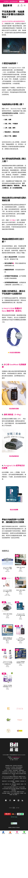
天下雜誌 (12, 220)
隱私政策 (14, 827)
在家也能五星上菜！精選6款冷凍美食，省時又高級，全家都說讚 (14, 771)
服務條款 (10, 827)
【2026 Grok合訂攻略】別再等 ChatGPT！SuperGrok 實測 (14, 787)
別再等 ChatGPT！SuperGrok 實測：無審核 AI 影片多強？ (14, 791)
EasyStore (23, 754)
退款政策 (18, 827)
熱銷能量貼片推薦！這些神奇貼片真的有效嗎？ (14, 765)
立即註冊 (22, 1)
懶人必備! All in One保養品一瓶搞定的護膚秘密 (14, 767)
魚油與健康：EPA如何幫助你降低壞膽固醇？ (14, 768)
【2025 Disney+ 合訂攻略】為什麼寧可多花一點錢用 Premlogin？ (14, 776)
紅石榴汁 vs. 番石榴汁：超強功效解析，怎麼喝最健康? (14, 770)
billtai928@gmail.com (16, 757)
